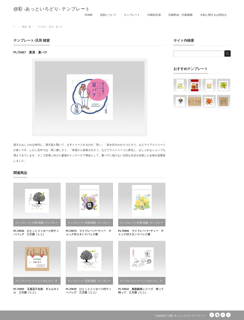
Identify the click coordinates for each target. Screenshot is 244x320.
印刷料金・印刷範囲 (181, 14)
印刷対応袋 (154, 14)
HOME (89, 14)
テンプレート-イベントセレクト (34, 280)
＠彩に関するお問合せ (213, 14)
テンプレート (132, 14)
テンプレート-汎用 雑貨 (31, 40)
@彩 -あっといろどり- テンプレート (51, 9)
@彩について (108, 14)
